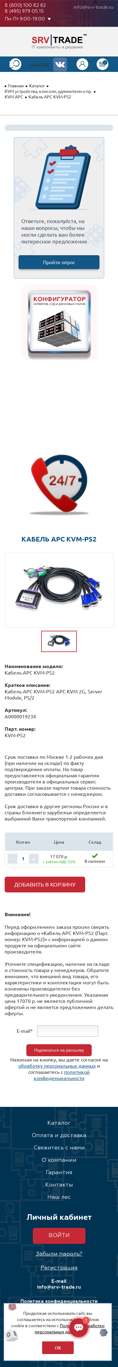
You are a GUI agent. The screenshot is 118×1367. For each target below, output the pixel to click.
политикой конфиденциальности (62, 1075)
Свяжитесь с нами (59, 1148)
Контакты (59, 1185)
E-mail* (25, 1030)
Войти (59, 1235)
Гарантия (59, 1172)
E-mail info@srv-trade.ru (59, 1284)
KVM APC (14, 96)
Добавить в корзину (45, 884)
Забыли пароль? (59, 1254)
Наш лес (59, 1197)
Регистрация (59, 1268)
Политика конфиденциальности (59, 1301)
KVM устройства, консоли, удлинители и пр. (48, 91)
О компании (59, 1160)
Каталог (37, 85)
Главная (16, 85)
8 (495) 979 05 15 (24, 11)
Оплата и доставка (59, 1135)
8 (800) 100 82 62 (25, 5)
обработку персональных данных (57, 1065)
